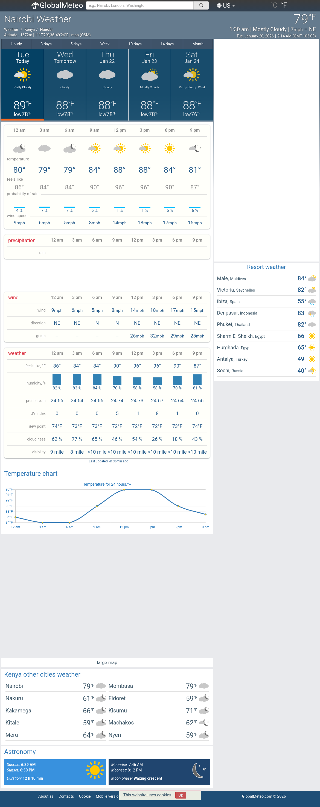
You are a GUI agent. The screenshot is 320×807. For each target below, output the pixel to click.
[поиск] (201, 5)
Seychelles (245, 290)
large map (107, 662)
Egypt (260, 336)
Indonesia (248, 313)
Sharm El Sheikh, (236, 336)
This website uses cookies (147, 795)
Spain (235, 301)
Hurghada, (229, 347)
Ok (180, 795)
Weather (11, 29)
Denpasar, (228, 313)
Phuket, (225, 324)
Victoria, (226, 290)
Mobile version (108, 796)
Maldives (238, 278)
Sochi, (224, 370)
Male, (223, 278)
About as (46, 796)
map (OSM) (81, 35)
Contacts (66, 796)
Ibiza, (223, 301)
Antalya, (226, 359)
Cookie (85, 796)
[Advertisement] (107, 275)
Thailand (242, 324)
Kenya (29, 29)
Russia (237, 370)
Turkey (242, 359)
